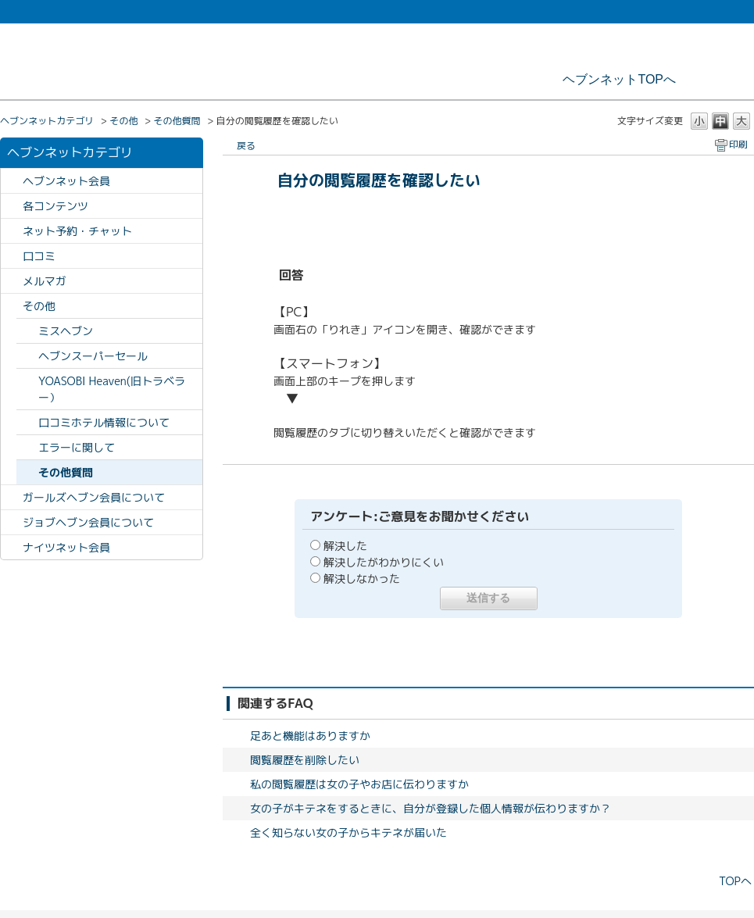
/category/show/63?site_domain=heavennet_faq (12, 206)
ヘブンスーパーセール (93, 355)
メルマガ (44, 280)
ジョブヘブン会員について (88, 522)
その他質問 (176, 120)
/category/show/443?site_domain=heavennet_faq (12, 547)
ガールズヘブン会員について (94, 497)
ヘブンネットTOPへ (619, 79)
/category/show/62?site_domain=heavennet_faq (12, 256)
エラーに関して (76, 447)
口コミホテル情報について (104, 422)
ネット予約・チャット (77, 230)
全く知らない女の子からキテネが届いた (348, 832)
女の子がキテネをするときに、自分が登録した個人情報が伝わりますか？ (430, 808)
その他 (123, 120)
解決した (345, 545)
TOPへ (735, 880)
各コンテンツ (55, 205)
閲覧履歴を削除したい (304, 759)
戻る (246, 145)
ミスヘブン (65, 330)
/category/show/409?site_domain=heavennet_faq (12, 522)
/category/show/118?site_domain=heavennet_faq (12, 281)
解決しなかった (361, 578)
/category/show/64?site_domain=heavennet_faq (12, 306)
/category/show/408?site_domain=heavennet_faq (12, 497)
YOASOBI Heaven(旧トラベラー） (111, 389)
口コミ (39, 255)
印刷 (738, 144)
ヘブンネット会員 (66, 180)
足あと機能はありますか (310, 735)
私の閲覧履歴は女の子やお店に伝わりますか (359, 784)
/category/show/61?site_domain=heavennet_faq (12, 231)
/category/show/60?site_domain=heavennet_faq (12, 181)
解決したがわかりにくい (383, 562)
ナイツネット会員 (66, 547)
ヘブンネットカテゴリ (47, 120)
